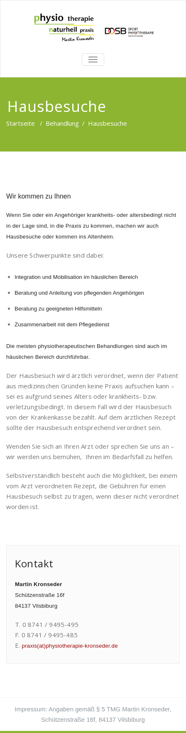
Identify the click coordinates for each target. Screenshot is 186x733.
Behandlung (62, 123)
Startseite (20, 123)
